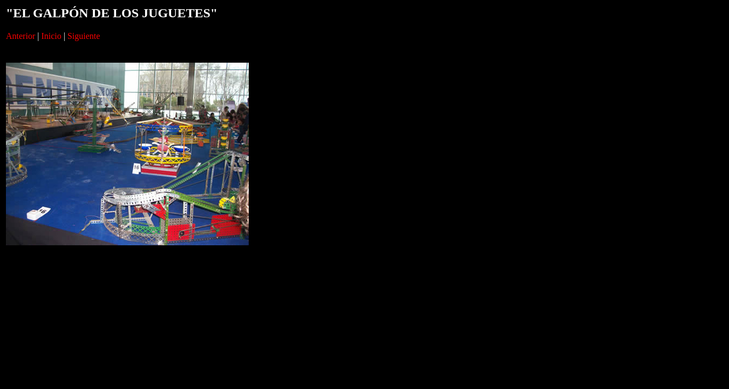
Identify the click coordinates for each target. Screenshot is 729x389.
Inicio (51, 36)
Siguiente (83, 36)
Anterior (20, 36)
